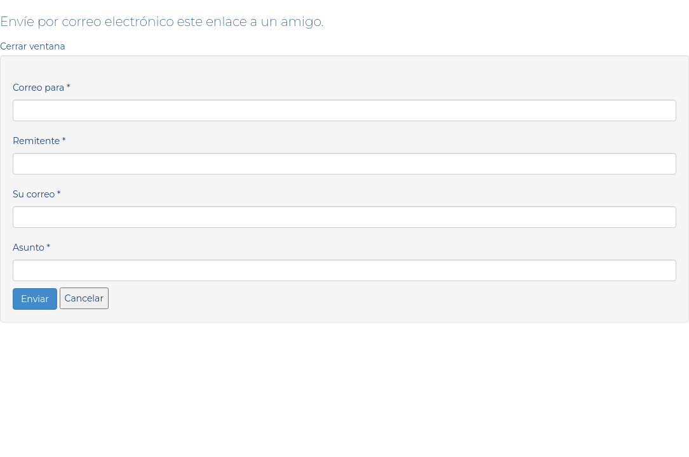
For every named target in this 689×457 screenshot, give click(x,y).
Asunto (31, 247)
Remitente (39, 141)
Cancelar (84, 298)
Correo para (41, 87)
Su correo (36, 194)
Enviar (35, 299)
